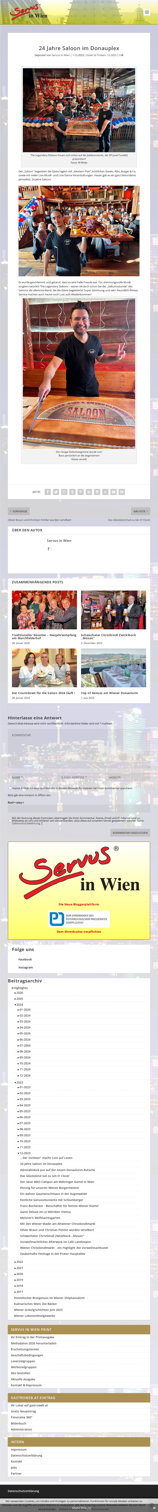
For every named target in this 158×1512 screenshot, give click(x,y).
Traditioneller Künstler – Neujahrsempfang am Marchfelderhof (44, 636)
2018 (19, 1286)
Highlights (20, 988)
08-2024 (25, 1051)
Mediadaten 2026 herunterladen (33, 1343)
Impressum (19, 1449)
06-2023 (25, 1117)
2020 (19, 1274)
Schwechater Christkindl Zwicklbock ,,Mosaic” (108, 636)
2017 (19, 1292)
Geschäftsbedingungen (27, 1355)
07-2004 (25, 1045)
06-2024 (25, 1039)
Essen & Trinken (96, 55)
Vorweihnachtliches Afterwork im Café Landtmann (55, 1242)
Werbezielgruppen (24, 1367)
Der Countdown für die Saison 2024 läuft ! (43, 693)
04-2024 (25, 1027)
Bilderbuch (18, 1423)
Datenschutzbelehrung (26, 823)
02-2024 (25, 1015)
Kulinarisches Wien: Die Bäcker (35, 1304)
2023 (19, 1082)
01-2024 (25, 1009)
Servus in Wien (61, 55)
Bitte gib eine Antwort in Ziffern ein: (29, 795)
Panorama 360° (21, 1417)
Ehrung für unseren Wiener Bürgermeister (49, 1188)
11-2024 (25, 1069)
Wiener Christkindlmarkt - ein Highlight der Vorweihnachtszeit (64, 1248)
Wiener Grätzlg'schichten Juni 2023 (38, 1310)
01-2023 (25, 1087)
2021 (19, 1268)
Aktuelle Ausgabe (23, 1379)
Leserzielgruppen (23, 1361)
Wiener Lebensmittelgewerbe (34, 1316)
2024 (19, 1004)
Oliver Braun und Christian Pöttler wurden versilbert (57, 1230)
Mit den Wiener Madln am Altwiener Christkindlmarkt (57, 1224)
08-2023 (25, 1129)
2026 (19, 993)
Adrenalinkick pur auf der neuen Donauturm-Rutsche (57, 1170)
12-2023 (111, 55)
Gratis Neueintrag (23, 1411)
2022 (19, 1262)
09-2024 (25, 1057)
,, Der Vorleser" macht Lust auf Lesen (46, 1158)
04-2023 (25, 1105)
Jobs (14, 1467)
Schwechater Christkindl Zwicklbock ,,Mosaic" (52, 1236)
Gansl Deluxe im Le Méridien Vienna (45, 1212)
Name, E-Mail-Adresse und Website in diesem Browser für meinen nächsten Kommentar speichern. (73, 788)
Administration (21, 1429)
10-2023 (25, 1141)
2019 (19, 1280)
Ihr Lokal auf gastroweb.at (29, 1405)
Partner (16, 1473)
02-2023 (25, 1093)
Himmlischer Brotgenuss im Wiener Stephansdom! (49, 1298)
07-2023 (25, 1123)
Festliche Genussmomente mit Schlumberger (51, 1200)
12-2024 (25, 1075)
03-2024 (25, 1021)
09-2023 (25, 1135)
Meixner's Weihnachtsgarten (40, 1218)
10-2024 (25, 1063)
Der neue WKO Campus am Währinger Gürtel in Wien (57, 1182)
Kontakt (16, 1461)
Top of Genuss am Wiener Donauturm (109, 693)
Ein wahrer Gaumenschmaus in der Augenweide (53, 1194)
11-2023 (25, 1147)
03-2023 (25, 1099)
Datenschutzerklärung (26, 1455)
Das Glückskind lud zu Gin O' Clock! (45, 1176)
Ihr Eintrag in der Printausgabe (32, 1337)
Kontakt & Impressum (26, 1385)
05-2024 (25, 1033)
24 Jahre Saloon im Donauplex (41, 1164)
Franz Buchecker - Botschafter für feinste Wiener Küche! (59, 1206)
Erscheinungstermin (25, 1349)
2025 (19, 999)
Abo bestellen (20, 1373)
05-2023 (25, 1111)
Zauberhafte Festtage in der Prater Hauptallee (52, 1254)
